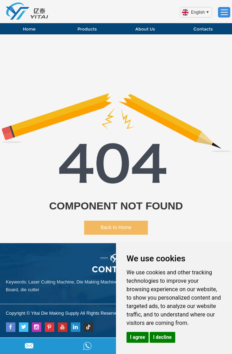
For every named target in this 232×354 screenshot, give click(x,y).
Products (87, 29)
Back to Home (116, 227)
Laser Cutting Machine (51, 282)
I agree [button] (137, 337)
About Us (145, 29)
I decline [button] (162, 337)
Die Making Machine (97, 282)
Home (29, 29)
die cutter (29, 289)
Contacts (203, 29)
